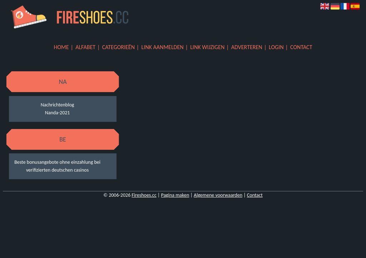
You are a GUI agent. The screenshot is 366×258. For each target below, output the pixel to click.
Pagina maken (175, 195)
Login (276, 47)
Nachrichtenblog (57, 105)
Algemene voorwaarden (218, 195)
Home (61, 47)
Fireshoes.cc (144, 195)
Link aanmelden (163, 47)
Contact (301, 47)
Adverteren (246, 47)
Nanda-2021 (57, 113)
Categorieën (118, 47)
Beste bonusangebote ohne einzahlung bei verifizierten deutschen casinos (57, 166)
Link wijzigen (207, 47)
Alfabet (85, 47)
